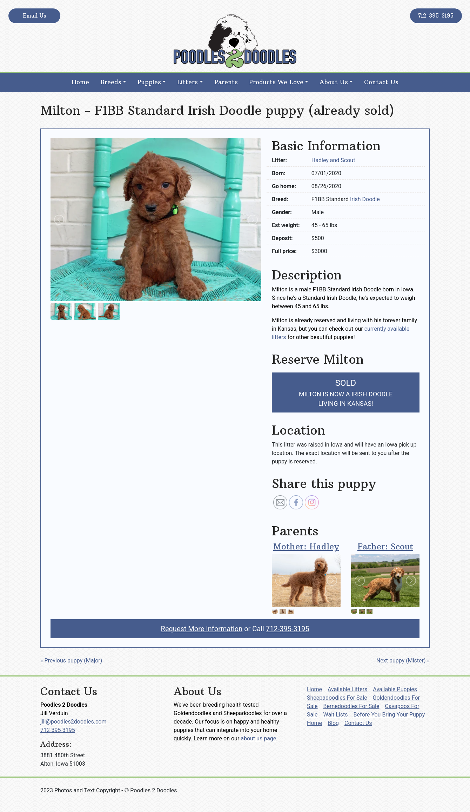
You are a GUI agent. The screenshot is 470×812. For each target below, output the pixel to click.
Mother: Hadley (306, 546)
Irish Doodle (365, 199)
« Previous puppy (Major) (71, 660)
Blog (333, 723)
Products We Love (276, 82)
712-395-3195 (436, 15)
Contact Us (381, 82)
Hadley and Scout (333, 160)
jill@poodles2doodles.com (73, 721)
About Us (334, 82)
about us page (258, 738)
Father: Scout (385, 546)
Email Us (34, 15)
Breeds (110, 82)
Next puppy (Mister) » (403, 660)
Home (80, 82)
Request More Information (202, 629)
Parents (226, 82)
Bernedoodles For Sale (351, 706)
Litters (187, 82)
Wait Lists (335, 714)
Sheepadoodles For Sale (337, 697)
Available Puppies (395, 689)
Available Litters (347, 689)
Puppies (149, 82)
